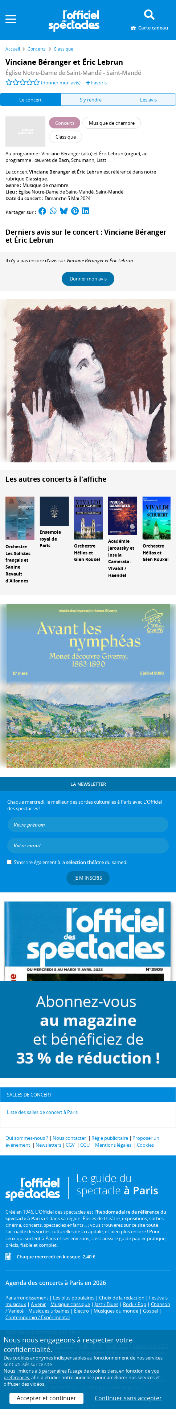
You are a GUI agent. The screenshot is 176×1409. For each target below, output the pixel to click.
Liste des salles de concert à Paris (42, 1112)
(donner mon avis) (61, 82)
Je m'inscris (88, 878)
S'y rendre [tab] (91, 99)
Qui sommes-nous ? (26, 1138)
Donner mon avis (88, 278)
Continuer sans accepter (128, 1398)
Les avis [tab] (148, 99)
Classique (36, 178)
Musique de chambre (45, 185)
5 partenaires (52, 1371)
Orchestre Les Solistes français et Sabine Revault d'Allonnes (17, 564)
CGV (70, 1145)
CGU (85, 1145)
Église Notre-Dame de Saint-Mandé (56, 191)
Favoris (96, 82)
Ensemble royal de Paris (50, 539)
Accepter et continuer (46, 1398)
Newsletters (48, 1145)
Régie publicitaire (109, 1138)
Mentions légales (113, 1145)
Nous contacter (69, 1138)
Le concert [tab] (30, 99)
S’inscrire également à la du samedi (70, 862)
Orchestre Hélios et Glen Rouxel (87, 553)
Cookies (145, 1145)
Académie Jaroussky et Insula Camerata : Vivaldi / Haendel (121, 558)
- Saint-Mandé (73, 73)
